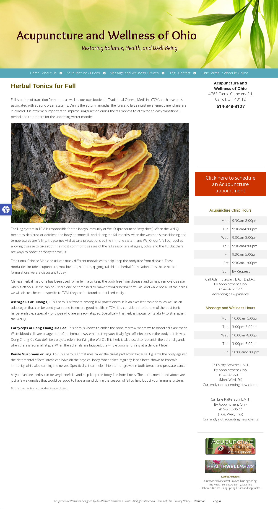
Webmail (199, 501)
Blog (172, 73)
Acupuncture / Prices (83, 73)
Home (34, 73)
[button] (6, 209)
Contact (184, 73)
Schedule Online (235, 73)
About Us (49, 73)
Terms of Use (164, 501)
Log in (217, 501)
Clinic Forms (209, 73)
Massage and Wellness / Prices (134, 73)
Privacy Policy (182, 501)
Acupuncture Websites (67, 501)
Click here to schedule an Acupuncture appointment (230, 184)
